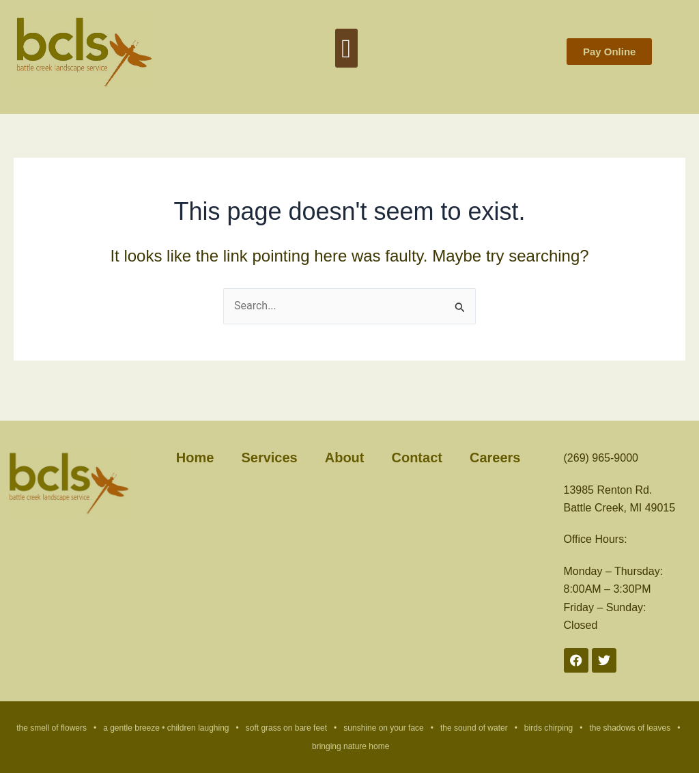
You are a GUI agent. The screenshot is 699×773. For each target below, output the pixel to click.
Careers (495, 457)
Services (269, 457)
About (345, 457)
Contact (416, 457)
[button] (346, 48)
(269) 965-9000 (601, 458)
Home (195, 457)
